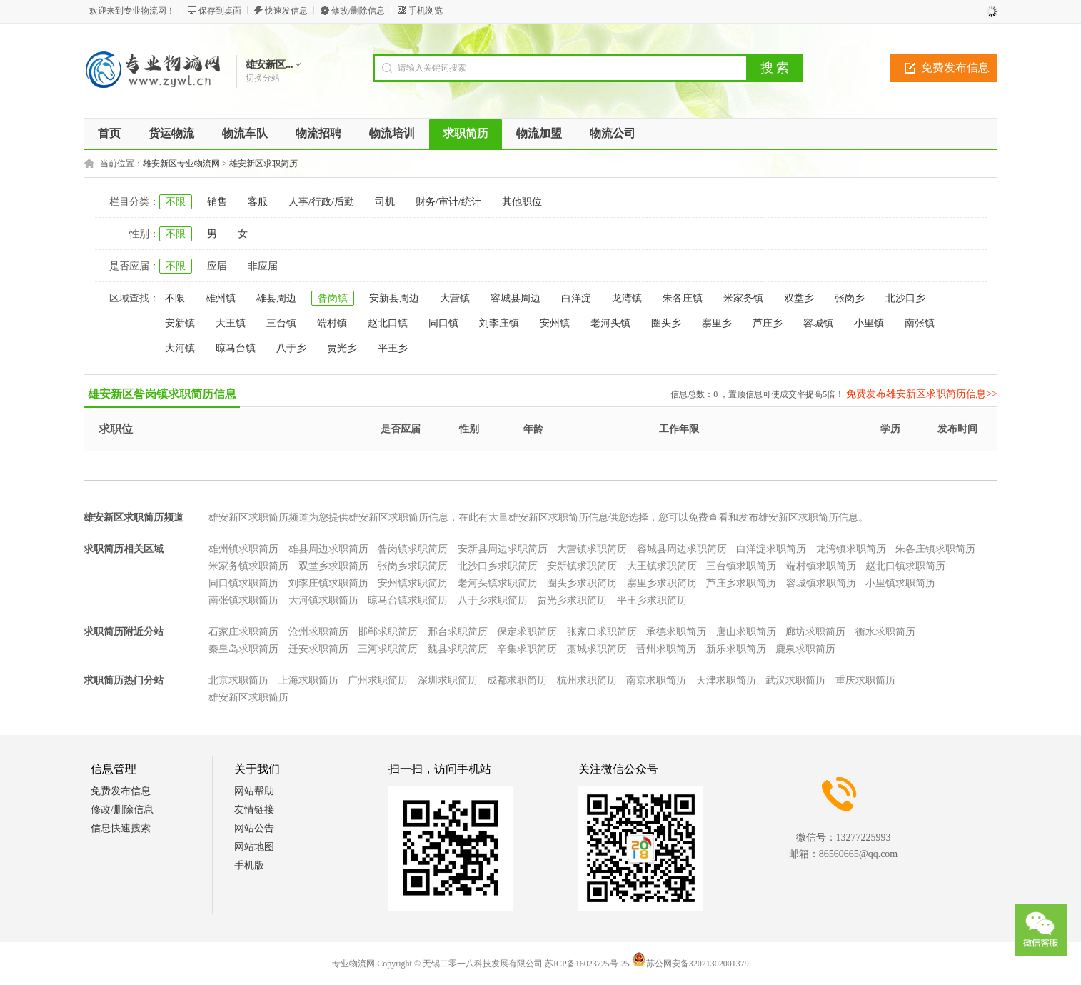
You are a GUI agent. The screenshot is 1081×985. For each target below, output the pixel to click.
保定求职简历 (527, 631)
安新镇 (180, 323)
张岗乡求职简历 (413, 566)
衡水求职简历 (885, 631)
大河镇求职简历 (323, 600)
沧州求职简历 (318, 631)
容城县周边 (515, 298)
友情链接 (254, 809)
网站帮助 (254, 791)
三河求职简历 (388, 649)
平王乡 (393, 348)
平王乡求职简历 (652, 600)
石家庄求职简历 (243, 631)
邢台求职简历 (458, 631)
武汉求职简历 (795, 680)
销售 (217, 201)
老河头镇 (610, 323)
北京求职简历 (238, 680)
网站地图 (254, 846)
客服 (258, 201)
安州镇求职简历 (413, 583)
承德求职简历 (676, 631)
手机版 (249, 865)
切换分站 (263, 78)
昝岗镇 (333, 298)
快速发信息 (286, 11)
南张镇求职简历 (243, 600)
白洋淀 (576, 298)
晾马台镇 (236, 348)
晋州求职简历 (666, 649)
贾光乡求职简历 (572, 600)
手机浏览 (425, 11)
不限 (176, 201)
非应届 (263, 266)
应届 (217, 266)
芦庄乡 (768, 323)
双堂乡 (799, 298)
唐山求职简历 (746, 631)
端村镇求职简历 (821, 566)
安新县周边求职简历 (503, 549)
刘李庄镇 (499, 323)
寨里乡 (717, 323)
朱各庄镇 (683, 298)
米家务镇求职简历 (248, 566)
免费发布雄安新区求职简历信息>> (921, 394)
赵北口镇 (388, 323)
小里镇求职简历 (900, 583)
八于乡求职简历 (493, 600)
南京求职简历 (656, 680)
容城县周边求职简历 (682, 549)
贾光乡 (342, 348)
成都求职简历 (517, 680)
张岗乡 (850, 298)
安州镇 (555, 323)
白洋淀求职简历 (771, 549)
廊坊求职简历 (815, 631)
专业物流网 (353, 964)
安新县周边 (394, 298)
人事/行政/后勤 (321, 201)
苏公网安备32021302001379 (690, 964)
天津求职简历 (726, 680)
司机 (385, 201)
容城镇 (818, 323)
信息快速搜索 (121, 828)
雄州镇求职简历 (243, 549)
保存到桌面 (219, 11)
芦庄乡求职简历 (741, 583)
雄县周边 (276, 298)
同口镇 (443, 323)
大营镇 (455, 298)
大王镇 (231, 323)
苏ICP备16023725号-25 (587, 964)
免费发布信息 (955, 67)
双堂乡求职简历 (333, 566)
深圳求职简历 (448, 680)
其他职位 (522, 201)
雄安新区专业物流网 (181, 164)
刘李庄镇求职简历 (328, 583)
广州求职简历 (378, 680)
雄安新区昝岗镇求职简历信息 (162, 394)
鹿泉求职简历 (805, 649)
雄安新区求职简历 (263, 164)
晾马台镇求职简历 (408, 600)
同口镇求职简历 (243, 583)
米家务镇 (743, 298)
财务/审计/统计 (448, 201)
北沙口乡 (905, 298)
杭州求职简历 (587, 680)
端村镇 (332, 323)
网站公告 (254, 828)
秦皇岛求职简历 (243, 649)
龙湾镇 (627, 298)
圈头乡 (666, 323)
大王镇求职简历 (662, 566)
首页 (109, 133)
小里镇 (869, 323)
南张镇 (920, 323)
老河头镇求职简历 (498, 583)
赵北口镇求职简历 (905, 566)
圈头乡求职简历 (582, 583)
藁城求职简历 (597, 649)
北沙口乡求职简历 (498, 566)
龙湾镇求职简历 (851, 549)
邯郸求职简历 (388, 631)
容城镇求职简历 (821, 583)
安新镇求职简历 (582, 566)
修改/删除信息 (358, 11)
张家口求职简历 (602, 631)
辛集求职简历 (527, 649)
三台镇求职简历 (741, 566)
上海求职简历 (308, 680)
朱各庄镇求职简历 (935, 549)
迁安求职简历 (318, 649)
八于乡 (291, 348)
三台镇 (281, 323)
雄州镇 (221, 298)
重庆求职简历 (865, 680)
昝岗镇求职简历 (413, 549)
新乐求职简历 (736, 649)
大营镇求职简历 (592, 549)
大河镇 (180, 348)
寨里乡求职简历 (662, 583)
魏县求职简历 (458, 649)
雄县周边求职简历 (328, 549)
